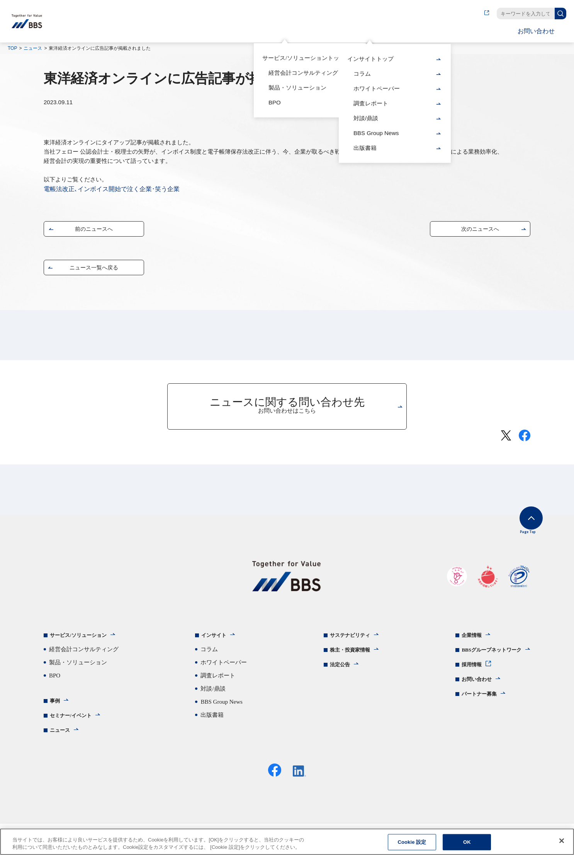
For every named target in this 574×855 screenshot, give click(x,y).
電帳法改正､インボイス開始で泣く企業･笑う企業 (112, 189)
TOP (12, 48)
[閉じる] (561, 841)
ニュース (33, 48)
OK (467, 843)
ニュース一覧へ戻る (94, 269)
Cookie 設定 (411, 843)
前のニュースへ (93, 230)
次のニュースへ (480, 230)
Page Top (519, 529)
